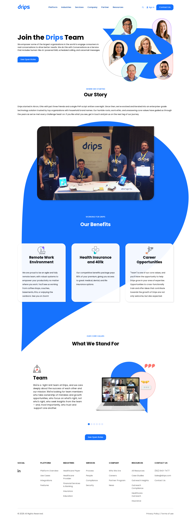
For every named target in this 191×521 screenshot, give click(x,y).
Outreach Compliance (137, 487)
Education (68, 496)
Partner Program (117, 480)
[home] (24, 7)
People (89, 475)
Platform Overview (49, 470)
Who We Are (115, 470)
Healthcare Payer (71, 470)
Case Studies (138, 475)
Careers (113, 475)
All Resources (138, 470)
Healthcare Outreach (137, 494)
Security (90, 485)
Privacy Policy (152, 513)
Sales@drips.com (163, 475)
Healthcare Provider (68, 477)
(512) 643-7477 (162, 470)
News (111, 485)
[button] (53, 7)
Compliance (92, 480)
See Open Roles (28, 59)
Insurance (68, 491)
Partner (105, 7)
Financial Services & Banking (71, 485)
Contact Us (165, 7)
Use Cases (45, 475)
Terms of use (167, 513)
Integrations (46, 480)
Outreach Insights (140, 480)
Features (44, 485)
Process (90, 470)
